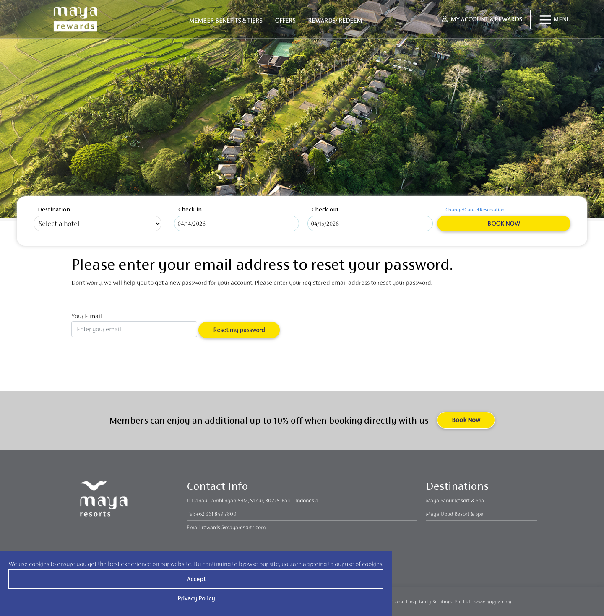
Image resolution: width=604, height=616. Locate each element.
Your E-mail (134, 324)
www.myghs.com (493, 602)
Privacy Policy (196, 598)
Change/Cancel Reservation (475, 210)
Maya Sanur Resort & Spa (455, 500)
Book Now (503, 223)
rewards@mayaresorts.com (234, 527)
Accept (196, 578)
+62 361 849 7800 (216, 514)
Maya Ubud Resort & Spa (455, 514)
